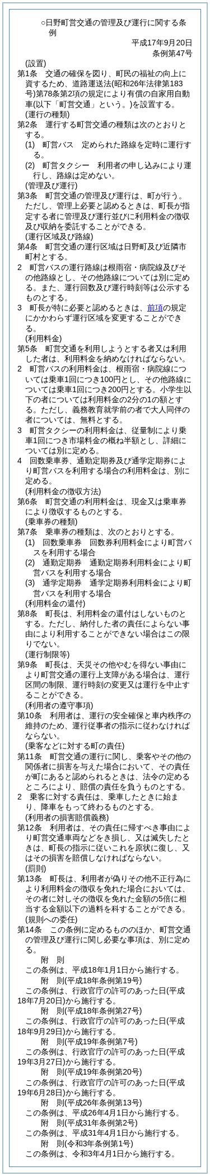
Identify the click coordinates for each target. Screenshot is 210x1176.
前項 (155, 307)
